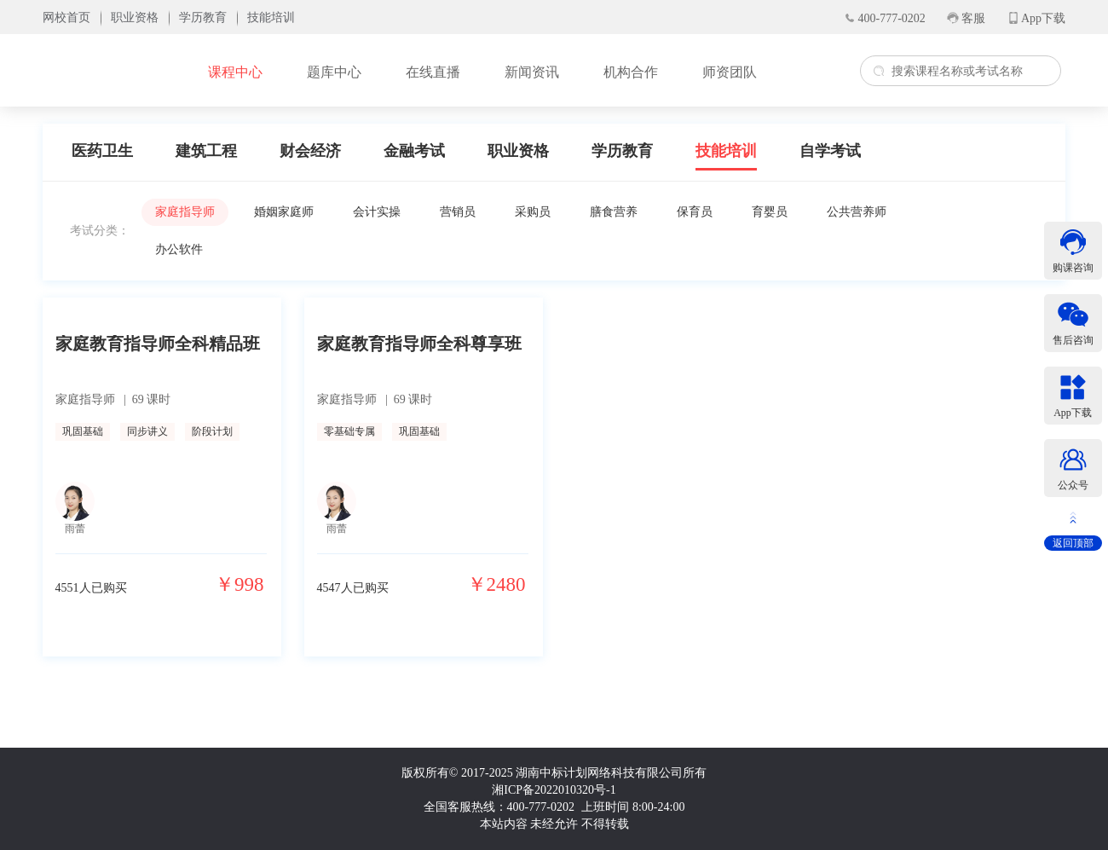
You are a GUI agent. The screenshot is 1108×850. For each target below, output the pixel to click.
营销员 (458, 211)
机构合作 (630, 72)
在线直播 (433, 72)
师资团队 (729, 72)
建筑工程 (206, 150)
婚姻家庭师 (284, 211)
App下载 (1043, 18)
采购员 (533, 211)
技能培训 (726, 150)
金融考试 (414, 150)
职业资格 (518, 150)
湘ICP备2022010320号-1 (553, 790)
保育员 (695, 211)
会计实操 (377, 211)
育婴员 (770, 211)
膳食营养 (614, 211)
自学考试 (830, 150)
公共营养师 (856, 211)
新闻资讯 (532, 72)
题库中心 (334, 72)
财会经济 (310, 150)
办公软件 (179, 249)
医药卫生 (102, 150)
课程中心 (235, 72)
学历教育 (622, 150)
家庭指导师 (185, 211)
